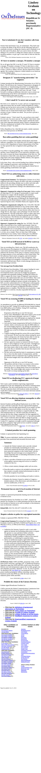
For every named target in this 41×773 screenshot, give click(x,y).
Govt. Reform (24, 646)
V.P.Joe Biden (5, 632)
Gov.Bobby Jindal (6, 663)
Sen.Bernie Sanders (6, 639)
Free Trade (24, 644)
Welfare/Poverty (25, 662)
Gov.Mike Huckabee (6, 662)
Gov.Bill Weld (5, 647)
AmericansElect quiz (26, 667)
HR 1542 (23, 425)
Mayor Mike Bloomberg (7, 644)
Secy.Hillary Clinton (6, 636)
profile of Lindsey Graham (25, 612)
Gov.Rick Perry (5, 670)
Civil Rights (24, 632)
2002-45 (33, 425)
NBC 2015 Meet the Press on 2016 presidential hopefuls (19, 133)
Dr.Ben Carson (5, 653)
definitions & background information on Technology (19, 608)
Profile (23, 666)
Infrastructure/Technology (28, 653)
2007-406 (20, 295)
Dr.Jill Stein (4, 643)
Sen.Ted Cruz (5, 656)
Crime (22, 635)
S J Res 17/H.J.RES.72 (23, 393)
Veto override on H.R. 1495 (35, 294)
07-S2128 (29, 511)
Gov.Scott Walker (6, 676)
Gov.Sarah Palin (5, 666)
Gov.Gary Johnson (6, 646)
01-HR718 (25, 485)
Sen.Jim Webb (5, 640)
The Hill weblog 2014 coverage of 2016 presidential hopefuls (19, 170)
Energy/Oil (24, 639)
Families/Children (25, 642)
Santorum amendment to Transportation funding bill (18, 373)
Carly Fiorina (4, 657)
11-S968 (22, 578)
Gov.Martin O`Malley (7, 637)
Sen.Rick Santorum (6, 673)
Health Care (24, 649)
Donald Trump (5, 674)
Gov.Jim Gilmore (5, 659)
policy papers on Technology (25, 610)
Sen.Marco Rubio (6, 672)
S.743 (20, 238)
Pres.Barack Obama (6, 630)
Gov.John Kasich (6, 664)
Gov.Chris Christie (6, 654)
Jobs (22, 654)
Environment (24, 640)
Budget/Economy (25, 630)
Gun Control (24, 647)
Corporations (24, 633)
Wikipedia (23, 670)
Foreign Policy (25, 643)
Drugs (22, 636)
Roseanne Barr (5, 649)
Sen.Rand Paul (5, 669)
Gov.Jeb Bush (5, 652)
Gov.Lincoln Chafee (6, 635)
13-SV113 (30, 238)
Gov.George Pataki (6, 667)
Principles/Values (25, 656)
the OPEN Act (16, 570)
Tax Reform (24, 659)
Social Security (25, 657)
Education (24, 637)
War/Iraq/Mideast (25, 660)
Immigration (24, 652)
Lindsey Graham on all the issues (26, 614)
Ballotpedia (24, 672)
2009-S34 (22, 603)
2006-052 (23, 374)
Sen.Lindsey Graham (7, 660)
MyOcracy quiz (25, 669)
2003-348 (37, 393)
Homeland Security (26, 650)
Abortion (23, 629)
